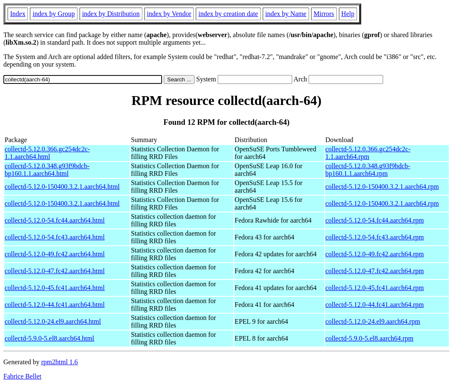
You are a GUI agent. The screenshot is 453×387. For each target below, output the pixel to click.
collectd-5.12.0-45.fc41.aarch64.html (55, 287)
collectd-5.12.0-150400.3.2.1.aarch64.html (62, 186)
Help (347, 13)
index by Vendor (169, 13)
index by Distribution (111, 13)
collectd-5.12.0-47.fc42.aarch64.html (55, 270)
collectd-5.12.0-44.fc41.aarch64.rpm (374, 304)
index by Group (53, 13)
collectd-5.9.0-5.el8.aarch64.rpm (369, 338)
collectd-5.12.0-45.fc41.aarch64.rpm (374, 287)
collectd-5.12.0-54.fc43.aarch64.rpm (374, 237)
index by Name (285, 13)
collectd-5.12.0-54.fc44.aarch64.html (55, 220)
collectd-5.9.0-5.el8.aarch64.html (49, 338)
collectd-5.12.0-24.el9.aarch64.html (53, 321)
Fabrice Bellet (22, 376)
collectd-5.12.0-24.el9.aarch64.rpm (372, 321)
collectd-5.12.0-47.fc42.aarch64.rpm (374, 270)
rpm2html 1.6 (59, 362)
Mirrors (324, 13)
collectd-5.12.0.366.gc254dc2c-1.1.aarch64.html (47, 152)
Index (17, 13)
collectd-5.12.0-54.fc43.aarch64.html (55, 237)
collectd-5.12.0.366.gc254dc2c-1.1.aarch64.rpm (368, 152)
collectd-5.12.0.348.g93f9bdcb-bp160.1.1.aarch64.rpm (367, 169)
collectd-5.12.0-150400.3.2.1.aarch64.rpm (382, 186)
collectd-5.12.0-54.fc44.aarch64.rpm (374, 220)
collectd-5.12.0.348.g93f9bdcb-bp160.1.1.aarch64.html (47, 169)
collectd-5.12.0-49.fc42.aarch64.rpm (374, 254)
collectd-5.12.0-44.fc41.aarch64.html (55, 304)
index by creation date (228, 13)
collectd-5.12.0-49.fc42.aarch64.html (55, 254)
